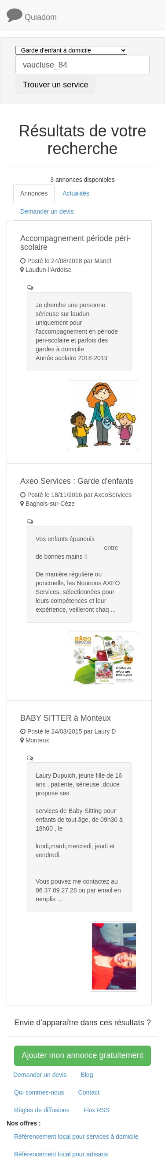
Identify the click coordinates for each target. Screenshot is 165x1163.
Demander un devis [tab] (46, 211)
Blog (87, 1074)
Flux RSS (97, 1110)
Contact (88, 1092)
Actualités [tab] (75, 193)
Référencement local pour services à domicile (76, 1136)
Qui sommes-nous (39, 1092)
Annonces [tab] (34, 193)
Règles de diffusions (42, 1110)
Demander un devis (39, 1074)
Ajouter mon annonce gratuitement (82, 1055)
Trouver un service (55, 84)
